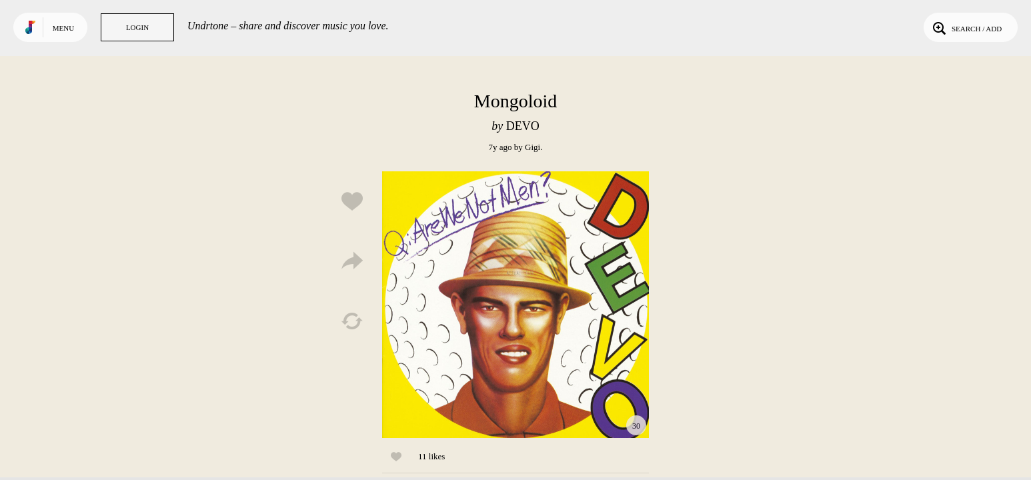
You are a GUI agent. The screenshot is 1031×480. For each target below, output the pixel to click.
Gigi (532, 147)
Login (137, 27)
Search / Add (966, 27)
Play (515, 304)
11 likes (431, 456)
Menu (63, 28)
